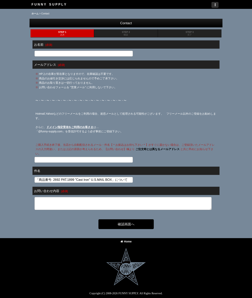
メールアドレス (45, 64)
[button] (215, 5)
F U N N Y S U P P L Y (49, 4)
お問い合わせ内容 (46, 191)
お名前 (39, 44)
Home (126, 241)
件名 (37, 171)
